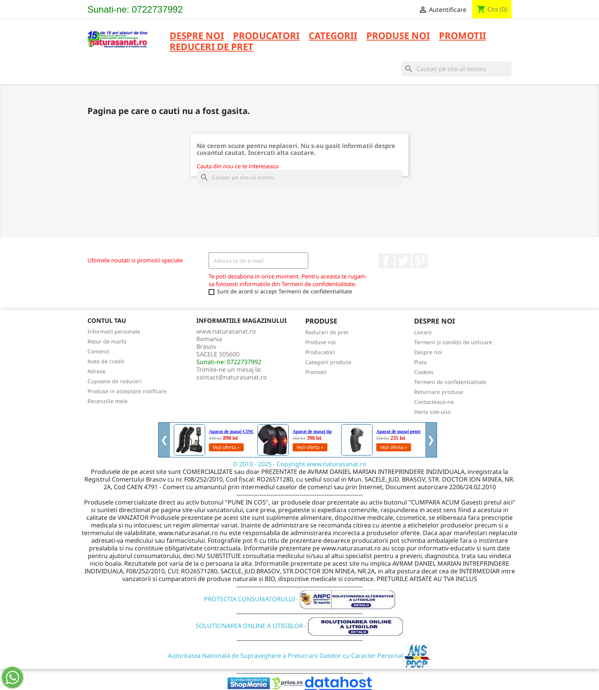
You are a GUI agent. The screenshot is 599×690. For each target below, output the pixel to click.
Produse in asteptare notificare (127, 391)
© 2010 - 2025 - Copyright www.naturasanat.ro (299, 464)
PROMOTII (462, 36)
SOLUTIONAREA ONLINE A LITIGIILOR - (299, 626)
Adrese (96, 371)
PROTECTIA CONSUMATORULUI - (299, 599)
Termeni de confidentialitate (450, 382)
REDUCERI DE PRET (211, 47)
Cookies (424, 372)
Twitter (403, 261)
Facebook (386, 261)
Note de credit (105, 361)
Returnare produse (438, 391)
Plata (420, 362)
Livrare (423, 332)
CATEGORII (333, 36)
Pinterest (419, 261)
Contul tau (106, 320)
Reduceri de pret (326, 332)
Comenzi (98, 351)
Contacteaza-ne (434, 401)
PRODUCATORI (266, 36)
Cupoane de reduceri (114, 381)
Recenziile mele (107, 401)
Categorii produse (328, 362)
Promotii (316, 372)
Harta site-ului (432, 411)
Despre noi (197, 36)
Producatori (320, 352)
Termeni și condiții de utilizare (453, 342)
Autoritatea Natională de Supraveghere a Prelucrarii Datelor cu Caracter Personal (300, 655)
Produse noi (320, 342)
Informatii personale (113, 331)
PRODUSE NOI (398, 36)
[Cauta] (456, 68)
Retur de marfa (106, 341)
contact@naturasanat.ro (231, 377)
